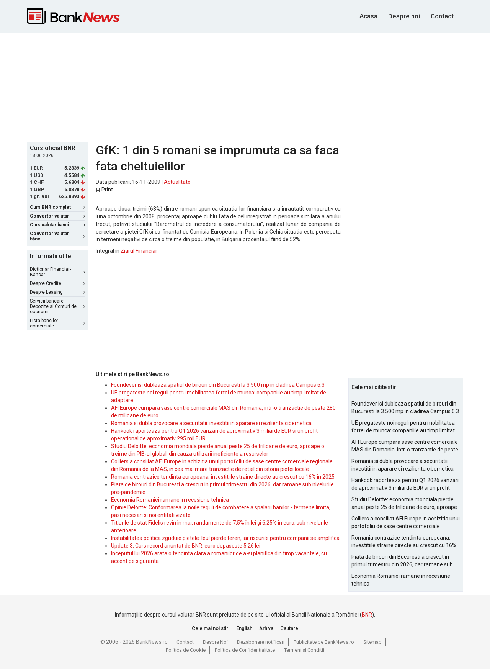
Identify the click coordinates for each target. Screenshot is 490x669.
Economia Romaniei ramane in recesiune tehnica (170, 500)
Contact (442, 16)
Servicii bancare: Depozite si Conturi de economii (57, 306)
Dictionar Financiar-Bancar (57, 272)
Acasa (368, 16)
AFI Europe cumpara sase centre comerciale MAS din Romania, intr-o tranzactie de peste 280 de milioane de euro (404, 446)
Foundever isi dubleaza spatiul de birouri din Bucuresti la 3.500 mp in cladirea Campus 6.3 (218, 385)
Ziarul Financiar (139, 251)
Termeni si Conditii (304, 650)
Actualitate (177, 182)
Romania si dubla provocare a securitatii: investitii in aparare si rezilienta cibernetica (211, 423)
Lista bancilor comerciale (57, 323)
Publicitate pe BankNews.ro (324, 642)
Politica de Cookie (186, 650)
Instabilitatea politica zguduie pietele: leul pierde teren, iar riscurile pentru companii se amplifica (225, 538)
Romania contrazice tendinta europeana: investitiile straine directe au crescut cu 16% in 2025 (223, 477)
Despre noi (404, 16)
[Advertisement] (245, 86)
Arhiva (266, 628)
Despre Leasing (57, 292)
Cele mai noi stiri (210, 628)
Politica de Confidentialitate (245, 650)
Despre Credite (57, 283)
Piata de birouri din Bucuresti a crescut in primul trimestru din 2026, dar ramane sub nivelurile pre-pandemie (402, 561)
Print (104, 189)
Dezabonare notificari (260, 642)
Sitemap (372, 642)
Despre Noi (215, 642)
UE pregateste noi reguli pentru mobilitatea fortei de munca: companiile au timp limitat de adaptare (403, 427)
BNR (367, 615)
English (244, 628)
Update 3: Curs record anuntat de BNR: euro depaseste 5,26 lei (185, 546)
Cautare (289, 628)
